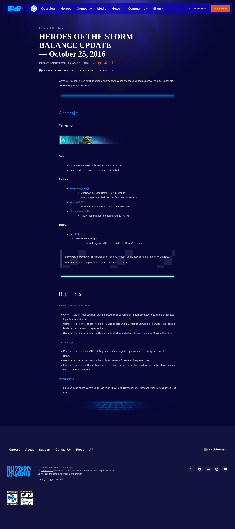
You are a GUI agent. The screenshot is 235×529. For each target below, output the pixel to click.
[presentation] (15, 8)
